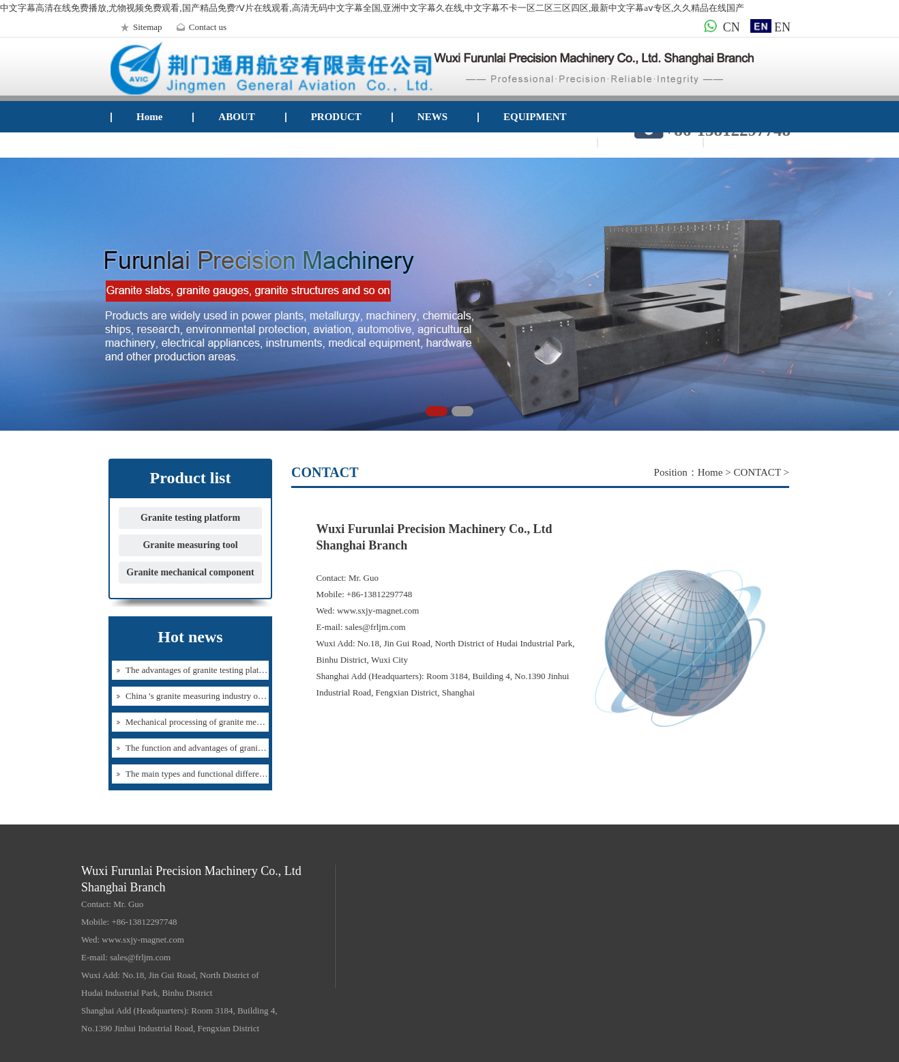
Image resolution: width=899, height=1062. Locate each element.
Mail (738, 142)
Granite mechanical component (190, 572)
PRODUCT (336, 116)
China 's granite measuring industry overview (206, 696)
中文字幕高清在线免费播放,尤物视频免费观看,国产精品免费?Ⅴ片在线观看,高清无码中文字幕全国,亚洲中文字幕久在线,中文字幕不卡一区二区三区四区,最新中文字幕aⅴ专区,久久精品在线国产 (372, 8)
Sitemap (139, 27)
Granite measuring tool (190, 545)
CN (719, 27)
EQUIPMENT (535, 116)
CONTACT (648, 142)
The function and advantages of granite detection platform (228, 748)
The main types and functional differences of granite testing (231, 774)
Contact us (199, 27)
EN (770, 27)
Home (149, 116)
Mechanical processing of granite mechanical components (228, 722)
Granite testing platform (190, 518)
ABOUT (236, 116)
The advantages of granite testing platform (201, 670)
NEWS (432, 116)
